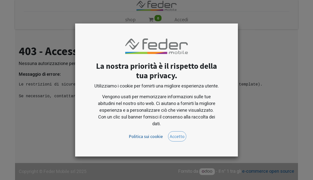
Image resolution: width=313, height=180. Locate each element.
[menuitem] (130, 20)
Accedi (181, 19)
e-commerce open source (268, 171)
